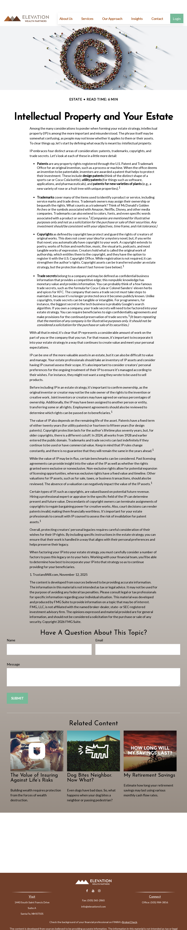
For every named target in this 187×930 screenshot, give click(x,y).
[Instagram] (99, 879)
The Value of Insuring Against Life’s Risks (34, 767)
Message (13, 653)
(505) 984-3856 (159, 891)
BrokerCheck (129, 911)
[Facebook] (87, 879)
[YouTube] (93, 879)
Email (99, 629)
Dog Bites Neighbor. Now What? (89, 767)
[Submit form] (17, 687)
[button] (66, 7)
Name (11, 629)
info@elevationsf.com (93, 895)
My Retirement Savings (149, 764)
